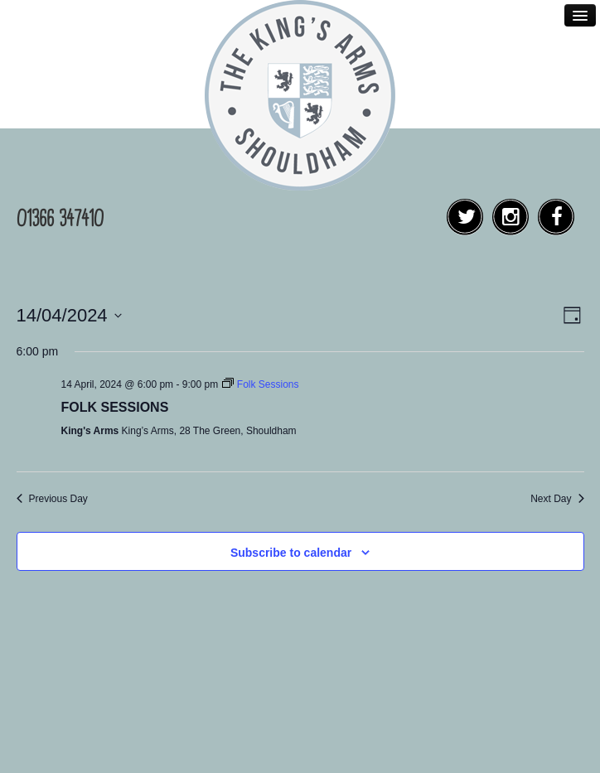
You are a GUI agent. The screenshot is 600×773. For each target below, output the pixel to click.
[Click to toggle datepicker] (69, 315)
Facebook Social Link (560, 226)
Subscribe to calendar (290, 552)
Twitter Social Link (469, 226)
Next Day (556, 499)
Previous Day (52, 499)
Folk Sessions (115, 407)
